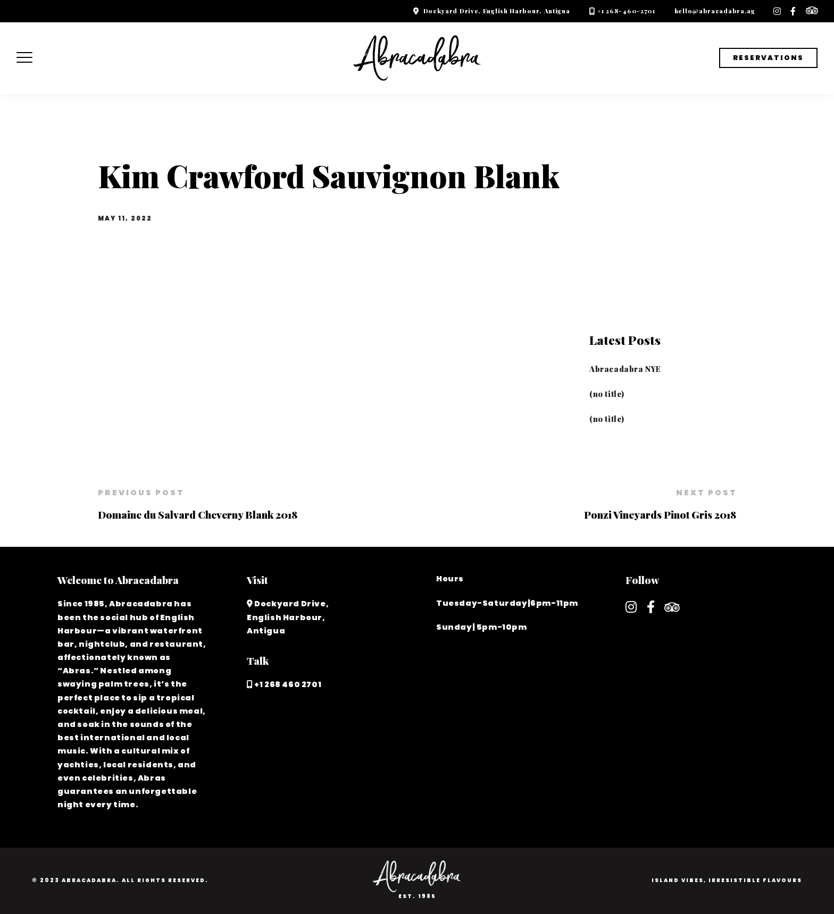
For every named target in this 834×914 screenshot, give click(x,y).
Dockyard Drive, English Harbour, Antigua (496, 11)
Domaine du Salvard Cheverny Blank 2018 (197, 514)
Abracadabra (89, 880)
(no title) (606, 393)
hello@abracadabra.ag (714, 11)
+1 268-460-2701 (626, 11)
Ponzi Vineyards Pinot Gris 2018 (660, 514)
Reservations (768, 57)
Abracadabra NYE (625, 368)
